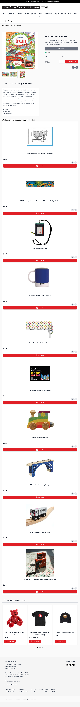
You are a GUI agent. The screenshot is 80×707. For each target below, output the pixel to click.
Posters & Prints (33, 14)
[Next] (45, 647)
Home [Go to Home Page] (3, 25)
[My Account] (9, 21)
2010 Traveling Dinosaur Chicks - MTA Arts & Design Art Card (40, 201)
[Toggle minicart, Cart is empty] (11, 21)
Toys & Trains (57, 14)
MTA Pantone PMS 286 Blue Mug (40, 295)
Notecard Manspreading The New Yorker (40, 153)
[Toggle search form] (6, 21)
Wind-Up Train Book (16, 25)
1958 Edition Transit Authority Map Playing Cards (40, 579)
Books (27, 13)
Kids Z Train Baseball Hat (65, 632)
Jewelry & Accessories (11, 14)
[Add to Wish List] (73, 67)
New (4, 13)
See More (61, 48)
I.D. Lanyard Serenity (40, 248)
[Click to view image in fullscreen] (20, 50)
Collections (48, 13)
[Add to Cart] (71, 61)
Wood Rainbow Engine (40, 437)
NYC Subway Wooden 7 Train (40, 532)
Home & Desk (40, 15)
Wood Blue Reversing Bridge (40, 485)
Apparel (20, 13)
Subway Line (63, 14)
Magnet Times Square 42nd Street (40, 390)
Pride (69, 13)
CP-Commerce (32, 699)
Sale (75, 13)
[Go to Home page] (25, 7)
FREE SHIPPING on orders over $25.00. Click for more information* (40, 1)
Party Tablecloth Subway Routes (40, 343)
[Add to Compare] (76, 67)
